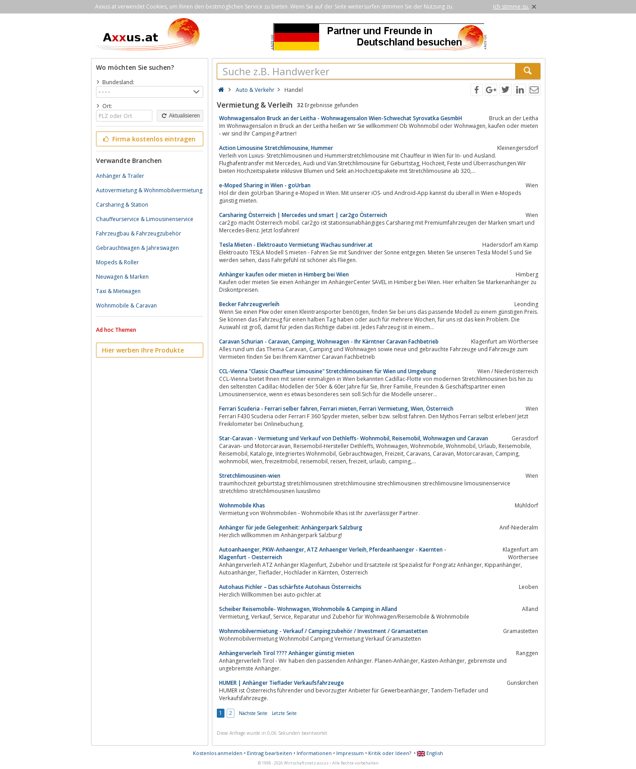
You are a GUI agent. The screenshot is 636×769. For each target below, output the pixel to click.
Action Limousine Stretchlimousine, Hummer (276, 148)
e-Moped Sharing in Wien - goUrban (265, 185)
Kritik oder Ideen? (389, 753)
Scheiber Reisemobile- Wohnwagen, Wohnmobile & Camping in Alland (308, 609)
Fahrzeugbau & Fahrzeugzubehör (138, 233)
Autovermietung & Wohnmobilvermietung (149, 190)
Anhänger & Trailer (120, 176)
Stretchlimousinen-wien (249, 475)
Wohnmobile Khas (242, 505)
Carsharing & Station (122, 204)
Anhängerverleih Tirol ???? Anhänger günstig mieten (286, 653)
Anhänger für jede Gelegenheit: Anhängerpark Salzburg (290, 527)
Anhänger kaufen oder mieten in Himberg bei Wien (284, 274)
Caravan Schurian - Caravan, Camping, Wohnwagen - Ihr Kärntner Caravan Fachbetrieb (329, 341)
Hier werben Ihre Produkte (143, 350)
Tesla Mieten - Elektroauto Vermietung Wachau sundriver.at (296, 245)
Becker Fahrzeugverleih (249, 304)
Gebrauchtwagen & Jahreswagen (137, 248)
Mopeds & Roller (117, 262)
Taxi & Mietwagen (118, 291)
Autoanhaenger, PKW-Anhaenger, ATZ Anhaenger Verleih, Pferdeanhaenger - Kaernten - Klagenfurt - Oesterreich (332, 553)
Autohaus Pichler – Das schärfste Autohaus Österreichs (290, 587)
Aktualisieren (180, 116)
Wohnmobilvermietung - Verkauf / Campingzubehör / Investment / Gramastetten (323, 631)
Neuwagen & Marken (122, 276)
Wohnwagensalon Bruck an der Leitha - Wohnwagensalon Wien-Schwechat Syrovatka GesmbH (340, 118)
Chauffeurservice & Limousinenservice (144, 219)
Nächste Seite (253, 713)
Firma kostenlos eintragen (149, 139)
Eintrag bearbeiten (269, 753)
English (430, 753)
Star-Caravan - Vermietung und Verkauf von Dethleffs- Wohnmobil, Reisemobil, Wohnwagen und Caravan (353, 438)
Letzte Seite (284, 713)
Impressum (350, 753)
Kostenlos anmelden (218, 753)
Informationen (314, 753)
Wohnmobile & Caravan (126, 305)
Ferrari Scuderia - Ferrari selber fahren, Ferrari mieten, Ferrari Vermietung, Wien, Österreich (336, 408)
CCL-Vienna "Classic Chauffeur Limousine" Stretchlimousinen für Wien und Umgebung (327, 371)
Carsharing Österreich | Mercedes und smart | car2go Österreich (303, 215)
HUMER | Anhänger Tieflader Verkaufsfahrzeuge (281, 683)
